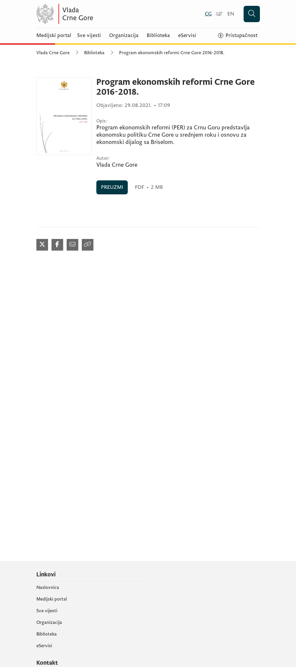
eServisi (187, 35)
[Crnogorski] (208, 14)
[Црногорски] (219, 14)
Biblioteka (158, 35)
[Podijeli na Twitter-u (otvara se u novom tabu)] (42, 245)
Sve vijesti (89, 35)
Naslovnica (47, 587)
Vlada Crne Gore (53, 53)
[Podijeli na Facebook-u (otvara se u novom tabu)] (57, 245)
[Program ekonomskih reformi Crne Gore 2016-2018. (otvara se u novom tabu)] (64, 116)
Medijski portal (53, 35)
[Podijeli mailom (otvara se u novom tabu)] (72, 245)
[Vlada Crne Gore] (93, 13)
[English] (230, 14)
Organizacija (124, 35)
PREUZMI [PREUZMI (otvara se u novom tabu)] (112, 187)
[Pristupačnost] (238, 35)
